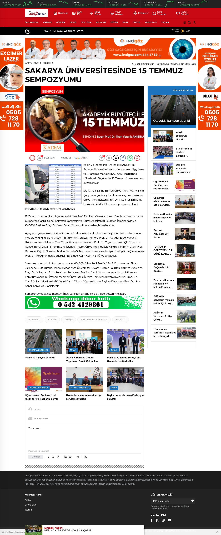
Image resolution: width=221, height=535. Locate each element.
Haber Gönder (182, 13)
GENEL (73, 22)
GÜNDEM (60, 22)
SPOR (125, 22)
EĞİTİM (114, 22)
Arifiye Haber (32, 63)
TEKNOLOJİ (151, 22)
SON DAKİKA (32, 22)
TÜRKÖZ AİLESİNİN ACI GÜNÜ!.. (68, 31)
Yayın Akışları (117, 13)
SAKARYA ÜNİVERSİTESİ (94, 319)
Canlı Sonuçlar (159, 13)
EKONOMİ (101, 22)
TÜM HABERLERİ (183, 90)
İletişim (28, 510)
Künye (28, 500)
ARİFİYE (47, 22)
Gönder (36, 457)
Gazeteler (61, 13)
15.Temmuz (34, 319)
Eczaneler (141, 13)
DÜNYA (136, 22)
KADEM (52, 319)
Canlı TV (77, 13)
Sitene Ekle (30, 505)
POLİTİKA (86, 22)
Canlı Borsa (95, 13)
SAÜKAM (121, 319)
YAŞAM (165, 22)
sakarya (68, 319)
